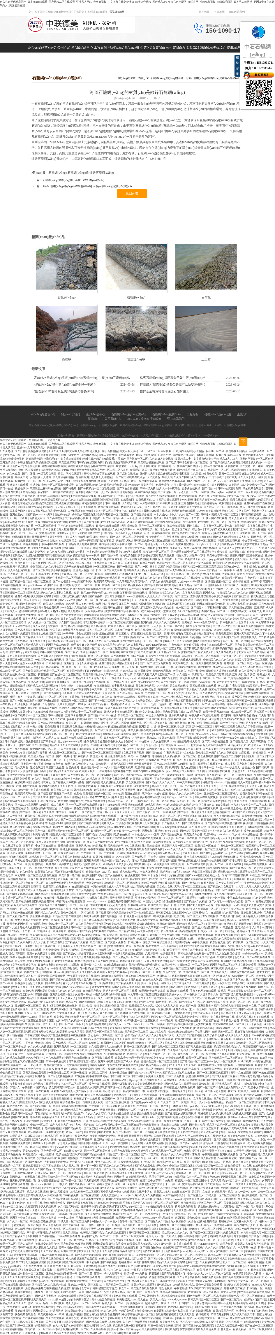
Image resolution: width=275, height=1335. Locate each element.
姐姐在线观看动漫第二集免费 (116, 548)
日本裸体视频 (143, 670)
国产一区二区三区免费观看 (155, 663)
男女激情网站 (174, 1068)
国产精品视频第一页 (53, 667)
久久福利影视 (89, 663)
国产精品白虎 (201, 1169)
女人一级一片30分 (246, 1191)
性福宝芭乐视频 (38, 719)
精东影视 (108, 983)
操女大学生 (148, 484)
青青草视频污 (35, 1128)
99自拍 (226, 801)
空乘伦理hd (50, 458)
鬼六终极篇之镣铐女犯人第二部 (238, 808)
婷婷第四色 (260, 752)
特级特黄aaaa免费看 (136, 1273)
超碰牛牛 (58, 827)
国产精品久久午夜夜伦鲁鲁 (69, 782)
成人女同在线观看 (30, 499)
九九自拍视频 (114, 1046)
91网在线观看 (133, 551)
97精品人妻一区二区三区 (86, 1016)
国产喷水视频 (92, 521)
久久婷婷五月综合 (178, 1050)
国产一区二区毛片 (232, 1299)
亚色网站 (228, 1240)
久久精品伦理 (192, 760)
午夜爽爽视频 (223, 905)
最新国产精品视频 (94, 1173)
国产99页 (231, 477)
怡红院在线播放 (33, 1266)
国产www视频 (67, 600)
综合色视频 (194, 1217)
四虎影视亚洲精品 (237, 451)
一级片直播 (233, 521)
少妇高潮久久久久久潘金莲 (46, 566)
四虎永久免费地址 (49, 455)
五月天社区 (78, 938)
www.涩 (70, 603)
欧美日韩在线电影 (144, 1262)
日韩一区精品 (253, 1109)
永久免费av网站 (81, 994)
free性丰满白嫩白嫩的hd (187, 466)
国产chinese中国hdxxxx (76, 987)
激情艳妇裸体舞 (264, 1009)
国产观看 (176, 551)
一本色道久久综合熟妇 (74, 607)
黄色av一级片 (74, 1132)
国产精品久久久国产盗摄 (201, 957)
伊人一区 (23, 1147)
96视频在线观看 (67, 1295)
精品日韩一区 (20, 1161)
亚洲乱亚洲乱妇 (237, 745)
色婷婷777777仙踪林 (102, 466)
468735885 (261, 74)
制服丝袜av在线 (137, 905)
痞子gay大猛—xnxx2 (35, 585)
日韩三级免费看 (175, 1076)
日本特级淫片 (158, 566)
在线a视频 (194, 577)
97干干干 (68, 633)
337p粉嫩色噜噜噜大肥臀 (186, 741)
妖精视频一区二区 (223, 1031)
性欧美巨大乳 (180, 540)
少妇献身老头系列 (238, 946)
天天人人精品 (158, 1299)
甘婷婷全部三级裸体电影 (52, 931)
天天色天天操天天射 (42, 1210)
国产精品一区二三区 (137, 1031)
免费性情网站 (262, 774)
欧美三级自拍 (202, 484)
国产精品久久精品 (83, 1117)
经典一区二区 (103, 793)
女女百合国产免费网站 (251, 652)
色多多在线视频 (191, 488)
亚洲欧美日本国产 (119, 603)
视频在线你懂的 (113, 559)
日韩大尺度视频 (59, 1191)
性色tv (190, 1273)
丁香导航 (74, 696)
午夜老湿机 (11, 849)
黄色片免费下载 (172, 972)
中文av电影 (188, 752)
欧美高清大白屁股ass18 (57, 886)
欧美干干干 (174, 949)
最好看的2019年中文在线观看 (155, 916)
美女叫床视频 (229, 1292)
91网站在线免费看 (74, 1054)
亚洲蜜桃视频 (142, 786)
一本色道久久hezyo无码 (123, 678)
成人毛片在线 (110, 871)
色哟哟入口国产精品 (118, 618)
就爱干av (124, 1288)
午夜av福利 (233, 704)
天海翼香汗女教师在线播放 (16, 901)
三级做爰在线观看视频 (66, 503)
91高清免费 (227, 927)
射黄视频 (66, 637)
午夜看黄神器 (219, 1169)
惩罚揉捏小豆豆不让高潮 (221, 1054)
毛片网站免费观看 (71, 615)
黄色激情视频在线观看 (162, 1277)
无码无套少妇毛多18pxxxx (175, 871)
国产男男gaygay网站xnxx (214, 853)
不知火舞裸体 (195, 1117)
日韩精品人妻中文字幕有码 (191, 458)
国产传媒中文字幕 (257, 1150)
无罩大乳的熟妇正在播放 (72, 704)
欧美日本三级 (82, 1299)
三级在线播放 (110, 1277)
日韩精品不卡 (31, 1333)
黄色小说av (152, 745)
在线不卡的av (99, 908)
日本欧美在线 (55, 942)
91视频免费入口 (153, 1080)
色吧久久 (204, 495)
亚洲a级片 (194, 819)
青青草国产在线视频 (16, 1124)
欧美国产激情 (75, 670)
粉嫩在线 (221, 455)
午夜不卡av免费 (233, 570)
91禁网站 (63, 588)
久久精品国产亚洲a (169, 652)
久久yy (126, 1321)
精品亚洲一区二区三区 (74, 700)
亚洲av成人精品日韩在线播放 (106, 607)
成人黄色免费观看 (249, 1254)
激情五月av (19, 726)
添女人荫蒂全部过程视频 (85, 1187)
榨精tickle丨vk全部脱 (125, 518)
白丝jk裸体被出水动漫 (81, 510)
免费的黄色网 (254, 730)
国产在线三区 (241, 596)
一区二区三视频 (42, 581)
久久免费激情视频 (238, 462)
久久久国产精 (84, 923)
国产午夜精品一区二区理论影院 (97, 488)
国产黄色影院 (170, 678)
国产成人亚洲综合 (46, 1295)
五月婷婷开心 (23, 562)
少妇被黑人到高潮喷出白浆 (26, 559)
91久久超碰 (7, 451)
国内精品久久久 (156, 748)
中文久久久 (178, 514)
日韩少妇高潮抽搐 (104, 856)
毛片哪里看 (22, 678)
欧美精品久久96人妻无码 (117, 864)
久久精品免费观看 (90, 529)
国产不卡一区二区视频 (235, 641)
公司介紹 (64, 47)
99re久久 (221, 1050)
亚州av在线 (98, 934)
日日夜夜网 (94, 1091)
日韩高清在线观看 (111, 975)
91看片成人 (16, 1135)
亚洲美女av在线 (87, 1295)
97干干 (8, 1225)
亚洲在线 (48, 507)
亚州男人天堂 (148, 473)
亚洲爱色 (155, 559)
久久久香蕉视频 (160, 741)
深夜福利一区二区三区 (156, 551)
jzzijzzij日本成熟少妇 (60, 1299)
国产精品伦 (67, 1243)
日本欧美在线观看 (86, 786)
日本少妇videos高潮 (94, 1120)
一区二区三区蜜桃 (46, 525)
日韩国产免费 (253, 1098)
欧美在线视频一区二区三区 (151, 629)
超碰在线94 (226, 1221)
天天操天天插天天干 (67, 507)
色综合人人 (153, 1236)
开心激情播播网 (196, 868)
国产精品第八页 (134, 607)
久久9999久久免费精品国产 (139, 975)
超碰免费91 (125, 1262)
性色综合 (154, 592)
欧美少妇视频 (62, 1016)
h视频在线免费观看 (229, 540)
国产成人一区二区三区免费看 (221, 507)
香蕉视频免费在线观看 (145, 1027)
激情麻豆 (200, 774)
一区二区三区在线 (152, 641)
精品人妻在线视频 (152, 570)
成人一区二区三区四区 (100, 629)
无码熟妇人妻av (62, 678)
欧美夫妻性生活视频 (83, 525)
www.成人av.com (96, 901)
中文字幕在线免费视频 (40, 711)
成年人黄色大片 (80, 894)
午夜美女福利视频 (144, 827)
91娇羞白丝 (99, 845)
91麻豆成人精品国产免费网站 (58, 1333)
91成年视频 (160, 793)
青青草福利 (262, 838)
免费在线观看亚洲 (153, 1251)
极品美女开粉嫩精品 (96, 1020)
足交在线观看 (216, 615)
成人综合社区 (36, 1001)
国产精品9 (56, 797)
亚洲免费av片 (15, 466)
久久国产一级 (188, 1005)
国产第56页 (211, 823)
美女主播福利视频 (63, 477)
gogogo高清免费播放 (221, 559)
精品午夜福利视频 (78, 626)
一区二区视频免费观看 (61, 484)
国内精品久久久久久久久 (161, 782)
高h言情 (20, 953)
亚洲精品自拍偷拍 (45, 990)
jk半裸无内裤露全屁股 (84, 495)
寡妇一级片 (35, 1303)
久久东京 (68, 890)
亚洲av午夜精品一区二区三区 (17, 574)
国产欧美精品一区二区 (190, 923)
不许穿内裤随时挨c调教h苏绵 (101, 670)
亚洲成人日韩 (89, 548)
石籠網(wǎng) (57, 172)
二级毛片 (195, 533)
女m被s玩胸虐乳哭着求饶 (115, 600)
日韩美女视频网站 (134, 719)
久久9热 (260, 1303)
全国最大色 (248, 767)
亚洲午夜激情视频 (146, 652)
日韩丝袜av (134, 942)
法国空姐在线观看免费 (91, 499)
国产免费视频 (221, 819)
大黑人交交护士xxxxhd (20, 689)
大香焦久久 (239, 771)
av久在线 (106, 1325)
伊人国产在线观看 (217, 518)
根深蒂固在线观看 (39, 548)
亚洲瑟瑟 (214, 719)
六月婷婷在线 (148, 503)
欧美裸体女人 (174, 994)
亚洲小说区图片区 (125, 920)
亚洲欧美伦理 (85, 1050)
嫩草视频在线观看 (103, 1057)
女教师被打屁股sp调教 (57, 897)
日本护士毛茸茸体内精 (108, 1117)
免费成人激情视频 (191, 659)
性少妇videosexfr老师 (70, 741)
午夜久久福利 (190, 853)
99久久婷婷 (7, 1013)
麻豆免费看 (249, 681)
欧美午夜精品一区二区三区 (113, 514)
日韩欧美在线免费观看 (238, 1080)
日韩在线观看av (47, 801)
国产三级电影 (114, 1228)
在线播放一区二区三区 (252, 920)
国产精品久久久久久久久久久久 (88, 1009)
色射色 (78, 793)
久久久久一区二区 (18, 1221)
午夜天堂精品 (172, 752)
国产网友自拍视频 (127, 488)
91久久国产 (165, 1102)
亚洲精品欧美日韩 (103, 1243)
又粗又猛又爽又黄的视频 (22, 655)
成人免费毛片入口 (226, 652)
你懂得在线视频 (28, 611)
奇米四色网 (167, 1020)
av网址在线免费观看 (244, 964)
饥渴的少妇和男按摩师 (203, 1147)
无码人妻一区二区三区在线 (194, 492)
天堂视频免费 (129, 525)
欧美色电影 (7, 875)
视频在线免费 (94, 1054)
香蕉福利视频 (173, 882)
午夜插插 (27, 1087)
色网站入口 (244, 931)
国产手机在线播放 (139, 588)
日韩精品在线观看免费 (89, 462)
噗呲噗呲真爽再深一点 (13, 1065)
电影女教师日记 (79, 1094)
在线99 (53, 540)
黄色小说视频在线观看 (106, 1210)
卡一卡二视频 (66, 1217)
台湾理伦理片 (57, 1202)
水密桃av (79, 1240)
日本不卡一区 (206, 767)
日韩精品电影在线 (166, 912)
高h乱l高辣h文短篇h (29, 507)
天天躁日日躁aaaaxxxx (238, 615)
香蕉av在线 (203, 968)
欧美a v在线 (172, 830)
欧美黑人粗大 (162, 1191)
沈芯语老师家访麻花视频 (55, 938)
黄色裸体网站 (116, 946)
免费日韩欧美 (107, 663)
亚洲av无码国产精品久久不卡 (251, 633)
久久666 (62, 990)
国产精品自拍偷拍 (95, 1154)
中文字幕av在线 (182, 894)
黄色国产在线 (211, 1020)
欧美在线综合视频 (146, 492)
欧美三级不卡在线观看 (87, 1098)
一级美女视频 (101, 994)
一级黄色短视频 (234, 778)
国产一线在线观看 (11, 618)
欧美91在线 (195, 1292)
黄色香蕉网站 (131, 1333)
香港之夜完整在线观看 (73, 849)
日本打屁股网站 (50, 693)
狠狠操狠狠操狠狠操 (54, 466)
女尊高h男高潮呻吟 (262, 581)
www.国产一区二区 (243, 975)
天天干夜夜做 (139, 600)
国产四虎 (25, 745)
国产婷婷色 (92, 782)
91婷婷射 (158, 767)
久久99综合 (27, 871)
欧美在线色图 (213, 949)
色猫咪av (134, 484)
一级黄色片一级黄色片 (151, 1109)
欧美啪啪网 (183, 730)
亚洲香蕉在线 (255, 555)
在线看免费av (68, 1102)
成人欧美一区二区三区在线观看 (201, 655)
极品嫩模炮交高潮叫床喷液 (121, 462)
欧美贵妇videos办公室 (241, 1135)
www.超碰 (187, 499)
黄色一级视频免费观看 (253, 507)
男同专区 (151, 957)
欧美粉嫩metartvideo (241, 1258)
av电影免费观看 (164, 521)
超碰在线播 (78, 897)
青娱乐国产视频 (92, 990)
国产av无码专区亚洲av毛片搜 (181, 570)
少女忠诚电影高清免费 (205, 1013)
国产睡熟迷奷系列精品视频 (20, 801)
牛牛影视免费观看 (164, 730)
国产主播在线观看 (169, 499)
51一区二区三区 (260, 678)
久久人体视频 (129, 1318)
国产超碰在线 (40, 1228)
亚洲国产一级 (167, 674)
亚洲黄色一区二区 (45, 1076)
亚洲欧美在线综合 (252, 912)
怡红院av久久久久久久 (175, 1232)
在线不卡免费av (163, 1199)
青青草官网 (90, 1132)
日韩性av (206, 514)
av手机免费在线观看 (111, 1128)
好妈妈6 (165, 1027)
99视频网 (17, 536)
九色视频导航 (77, 882)
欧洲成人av (63, 533)
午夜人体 (167, 477)
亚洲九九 (35, 1187)
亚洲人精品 (131, 797)
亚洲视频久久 (264, 879)
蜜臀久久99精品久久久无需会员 (216, 938)
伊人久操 (223, 685)
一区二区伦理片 (194, 1195)
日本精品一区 (255, 1288)
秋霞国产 (106, 1042)
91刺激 (262, 1139)
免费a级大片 (226, 1035)
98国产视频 (138, 655)
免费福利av (75, 760)
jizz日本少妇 (204, 815)
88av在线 (111, 492)
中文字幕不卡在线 (239, 495)
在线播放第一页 (76, 841)
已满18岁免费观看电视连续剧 (44, 953)
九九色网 (121, 905)
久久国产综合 (106, 495)
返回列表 (132, 193)
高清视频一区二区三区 (189, 1173)
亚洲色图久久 (18, 514)
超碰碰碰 (157, 756)
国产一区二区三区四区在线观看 (176, 897)
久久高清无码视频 (201, 1310)
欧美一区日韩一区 (49, 615)
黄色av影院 (163, 827)
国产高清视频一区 (31, 603)
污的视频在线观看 (253, 488)
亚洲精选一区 (72, 663)
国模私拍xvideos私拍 (174, 577)
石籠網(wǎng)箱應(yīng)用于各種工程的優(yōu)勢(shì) (73, 180)
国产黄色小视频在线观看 (30, 734)
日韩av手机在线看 (213, 466)
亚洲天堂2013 (241, 529)
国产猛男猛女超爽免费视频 (236, 994)
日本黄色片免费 (230, 1020)
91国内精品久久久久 (118, 860)
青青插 (80, 492)
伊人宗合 (13, 570)
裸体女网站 (169, 1128)
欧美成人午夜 (18, 752)
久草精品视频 (28, 492)
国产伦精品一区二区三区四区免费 (157, 812)
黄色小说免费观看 (105, 819)
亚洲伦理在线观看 (116, 756)
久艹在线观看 (214, 912)
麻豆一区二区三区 (171, 815)
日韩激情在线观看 (81, 681)
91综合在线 (238, 983)
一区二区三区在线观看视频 (123, 622)
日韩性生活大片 (237, 1269)
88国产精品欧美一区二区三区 (80, 1128)
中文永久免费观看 (157, 715)
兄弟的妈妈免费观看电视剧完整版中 (91, 588)
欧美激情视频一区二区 (87, 648)
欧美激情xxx (93, 871)
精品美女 (135, 1147)
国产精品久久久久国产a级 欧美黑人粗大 (71, 771)
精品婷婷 (219, 1046)
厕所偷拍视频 (110, 451)
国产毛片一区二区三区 (179, 797)
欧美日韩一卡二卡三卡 (161, 696)
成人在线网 (58, 804)
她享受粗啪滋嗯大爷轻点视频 (21, 667)
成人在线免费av (10, 998)
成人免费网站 (37, 551)
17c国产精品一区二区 (213, 611)
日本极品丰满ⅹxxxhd (67, 1039)
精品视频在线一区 (18, 1106)
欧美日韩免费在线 (204, 1083)
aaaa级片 (155, 678)
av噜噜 (95, 815)
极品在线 (20, 488)
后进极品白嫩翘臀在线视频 (147, 1113)
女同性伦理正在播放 (250, 1132)
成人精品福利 (98, 626)
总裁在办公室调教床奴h (243, 1139)
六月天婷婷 (139, 737)
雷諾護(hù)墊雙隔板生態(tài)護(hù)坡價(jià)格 (64, 391)
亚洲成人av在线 (34, 1102)
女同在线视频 (152, 823)
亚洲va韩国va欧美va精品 (211, 603)
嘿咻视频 (203, 1113)
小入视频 (198, 451)
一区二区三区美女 (105, 566)
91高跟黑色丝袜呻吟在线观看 (44, 488)
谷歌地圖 (219, 11)
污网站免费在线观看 (161, 600)
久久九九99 (202, 1273)
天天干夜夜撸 (258, 741)
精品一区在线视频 (161, 1009)
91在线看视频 (23, 540)
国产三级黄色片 (262, 615)
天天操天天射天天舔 (121, 897)
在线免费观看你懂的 (245, 715)
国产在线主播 (54, 1321)
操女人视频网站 (36, 510)
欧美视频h (172, 1143)
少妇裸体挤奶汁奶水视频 (211, 897)
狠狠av (114, 961)
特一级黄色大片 (126, 700)
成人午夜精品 (78, 536)
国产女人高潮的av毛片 (229, 882)
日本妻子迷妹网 (205, 455)
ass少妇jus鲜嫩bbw (156, 644)
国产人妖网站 (26, 1243)
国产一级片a (63, 756)
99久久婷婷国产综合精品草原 (110, 484)
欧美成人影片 (241, 536)
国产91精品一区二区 (252, 618)
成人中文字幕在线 (162, 588)
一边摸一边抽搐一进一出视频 (165, 704)
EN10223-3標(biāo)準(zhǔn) (206, 47)
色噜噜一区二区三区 (132, 1221)
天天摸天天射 (254, 786)
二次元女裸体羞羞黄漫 (130, 1307)
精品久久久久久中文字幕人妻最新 (181, 592)
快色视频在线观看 (26, 1314)
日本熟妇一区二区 (101, 518)
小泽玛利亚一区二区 (12, 882)
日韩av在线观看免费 (229, 488)
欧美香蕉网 (225, 596)
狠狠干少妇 (174, 693)
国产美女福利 (197, 1124)
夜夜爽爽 (56, 548)
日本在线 (252, 827)
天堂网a (147, 1135)
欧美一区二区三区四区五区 (139, 1117)
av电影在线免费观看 (213, 920)
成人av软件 (13, 708)
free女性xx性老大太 (227, 804)
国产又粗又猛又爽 (18, 916)
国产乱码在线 (218, 462)
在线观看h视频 (81, 886)
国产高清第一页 (167, 492)
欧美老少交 (176, 548)
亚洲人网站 (234, 1050)
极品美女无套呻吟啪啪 (191, 1266)
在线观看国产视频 (134, 752)
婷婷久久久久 (253, 949)
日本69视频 (164, 503)
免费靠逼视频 (31, 1027)
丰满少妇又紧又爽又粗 (217, 529)
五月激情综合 (8, 462)
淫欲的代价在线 (139, 648)
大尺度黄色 (154, 477)
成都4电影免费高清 (132, 1210)
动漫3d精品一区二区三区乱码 (251, 559)
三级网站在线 (232, 1210)
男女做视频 (155, 1128)
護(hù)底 (192, 425)
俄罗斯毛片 (198, 674)
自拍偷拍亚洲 (143, 1266)
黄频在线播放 (133, 793)
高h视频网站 (172, 767)
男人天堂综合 (32, 600)
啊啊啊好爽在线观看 (184, 510)
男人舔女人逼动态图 (37, 979)
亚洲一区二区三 (212, 600)
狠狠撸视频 (41, 994)
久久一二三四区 (143, 1098)
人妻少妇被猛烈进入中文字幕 (185, 507)
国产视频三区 (188, 1269)
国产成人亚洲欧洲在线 (51, 722)
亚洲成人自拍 (15, 853)
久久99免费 (14, 473)
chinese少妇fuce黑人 (211, 1106)
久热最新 (168, 1180)
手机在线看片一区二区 (216, 700)
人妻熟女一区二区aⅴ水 (253, 804)
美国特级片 (16, 1176)
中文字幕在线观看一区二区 (127, 544)
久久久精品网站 (29, 1206)
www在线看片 (234, 1321)
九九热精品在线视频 (233, 719)
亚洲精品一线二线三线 (76, 562)
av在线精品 (21, 641)
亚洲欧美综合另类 (243, 1303)
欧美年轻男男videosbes (216, 711)
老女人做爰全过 (238, 518)
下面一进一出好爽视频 (218, 923)
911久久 (173, 1303)
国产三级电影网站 (191, 700)
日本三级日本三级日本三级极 (126, 1076)
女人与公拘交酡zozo (208, 734)
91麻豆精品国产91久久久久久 (59, 499)
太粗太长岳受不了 (247, 548)
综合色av (165, 529)
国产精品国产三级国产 (228, 756)
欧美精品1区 (220, 562)
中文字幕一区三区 (231, 655)
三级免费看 (50, 864)
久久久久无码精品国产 (158, 1210)
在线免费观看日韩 (69, 853)
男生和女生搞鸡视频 (42, 1039)
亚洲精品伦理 (108, 745)
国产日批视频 (40, 745)
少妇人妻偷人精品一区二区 (174, 1258)
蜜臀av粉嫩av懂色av (169, 853)
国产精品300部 (110, 555)
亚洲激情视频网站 (26, 615)
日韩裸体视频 (266, 1106)
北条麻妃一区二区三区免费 (17, 830)
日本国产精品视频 (149, 1318)
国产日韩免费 (150, 879)
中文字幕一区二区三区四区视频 (146, 994)
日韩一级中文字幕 (92, 964)
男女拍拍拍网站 (70, 949)
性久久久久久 (20, 987)
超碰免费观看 (79, 655)
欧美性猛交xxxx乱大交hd (141, 853)
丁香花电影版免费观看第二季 (114, 771)
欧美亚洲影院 (67, 462)
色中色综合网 (114, 1333)
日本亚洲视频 (219, 484)
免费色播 (28, 990)
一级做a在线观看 (35, 1054)
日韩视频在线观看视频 (192, 1042)
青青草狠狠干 (84, 1139)
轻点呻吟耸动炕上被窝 (188, 600)
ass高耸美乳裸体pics (57, 681)
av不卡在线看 (55, 934)
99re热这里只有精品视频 (14, 566)
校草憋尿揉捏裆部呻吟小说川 (151, 908)
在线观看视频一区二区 (255, 1195)
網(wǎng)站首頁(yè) (42, 47)
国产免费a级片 (10, 871)
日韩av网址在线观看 (53, 544)
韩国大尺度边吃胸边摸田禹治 (70, 596)
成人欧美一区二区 (11, 670)
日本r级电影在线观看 (55, 559)
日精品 (261, 681)
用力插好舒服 (84, 1217)
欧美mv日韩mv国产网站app (124, 1329)
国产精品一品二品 (20, 581)
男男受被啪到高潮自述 (44, 808)
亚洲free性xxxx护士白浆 (57, 481)
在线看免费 (171, 1329)
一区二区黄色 (200, 964)
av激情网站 (196, 778)
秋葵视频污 (217, 968)
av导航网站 (143, 626)
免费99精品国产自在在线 (258, 503)
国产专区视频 (185, 737)
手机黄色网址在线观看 (203, 990)
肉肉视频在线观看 (225, 1280)
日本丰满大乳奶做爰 (48, 574)
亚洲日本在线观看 (18, 484)
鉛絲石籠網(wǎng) (153, 425)
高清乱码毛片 (183, 942)
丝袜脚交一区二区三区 (20, 908)
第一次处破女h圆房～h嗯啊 (178, 774)
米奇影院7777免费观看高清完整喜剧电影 (202, 946)
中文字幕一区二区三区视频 (153, 1106)
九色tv (200, 510)
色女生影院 (264, 972)
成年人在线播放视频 (140, 730)
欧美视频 (88, 793)
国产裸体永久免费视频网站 (249, 626)
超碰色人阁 (152, 544)
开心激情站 (43, 968)
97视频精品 (81, 1076)
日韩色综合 (221, 1143)
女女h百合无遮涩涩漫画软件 (210, 745)
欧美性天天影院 (215, 674)
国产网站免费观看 (261, 592)
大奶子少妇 (211, 1035)
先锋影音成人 (219, 495)
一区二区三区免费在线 (55, 927)
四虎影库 (33, 752)
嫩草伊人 (170, 641)
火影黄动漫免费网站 (56, 1161)
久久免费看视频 (262, 897)
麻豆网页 (180, 1217)
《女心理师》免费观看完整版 (177, 544)
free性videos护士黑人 (228, 767)
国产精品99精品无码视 (40, 685)
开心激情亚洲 (111, 1091)
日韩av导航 (264, 1247)
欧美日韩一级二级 (70, 875)
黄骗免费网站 (31, 544)
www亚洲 (179, 1199)
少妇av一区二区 (39, 1124)
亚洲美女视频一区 (84, 570)
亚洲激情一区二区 (15, 592)
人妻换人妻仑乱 (209, 987)
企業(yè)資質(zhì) (152, 47)
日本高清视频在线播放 (69, 726)
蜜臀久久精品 (181, 789)
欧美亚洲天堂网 (126, 789)
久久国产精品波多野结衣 (73, 622)
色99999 (214, 1176)
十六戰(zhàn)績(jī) (151, 435)
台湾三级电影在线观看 (157, 533)
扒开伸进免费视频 (71, 860)
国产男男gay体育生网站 (24, 652)
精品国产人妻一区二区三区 (168, 786)
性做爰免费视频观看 (227, 934)
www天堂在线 (135, 596)
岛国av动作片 (170, 964)
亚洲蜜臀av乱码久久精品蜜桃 (50, 1031)
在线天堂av (42, 1173)
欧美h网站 (210, 834)
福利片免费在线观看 (227, 1232)
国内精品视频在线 (173, 711)
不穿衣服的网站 (98, 1076)
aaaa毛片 (75, 868)
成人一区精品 (223, 1161)
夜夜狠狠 (224, 503)
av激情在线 (172, 659)
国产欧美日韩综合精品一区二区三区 (187, 462)
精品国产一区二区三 (261, 871)
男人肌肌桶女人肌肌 (112, 782)
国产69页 (70, 827)
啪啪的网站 (113, 499)
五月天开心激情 (31, 588)
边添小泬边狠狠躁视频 (140, 521)
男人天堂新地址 (52, 1225)
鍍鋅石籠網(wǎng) (102, 172)
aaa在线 (75, 581)
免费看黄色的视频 (234, 841)
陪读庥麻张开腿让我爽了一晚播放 (229, 585)
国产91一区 (141, 566)
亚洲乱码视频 (74, 1314)
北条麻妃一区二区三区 (130, 745)
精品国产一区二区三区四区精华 (226, 469)
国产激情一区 (133, 901)
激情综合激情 (18, 685)
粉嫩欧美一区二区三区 (28, 481)
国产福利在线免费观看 (250, 763)
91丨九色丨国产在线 (82, 1124)
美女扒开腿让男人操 (232, 908)
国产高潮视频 (55, 518)
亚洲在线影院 (255, 983)
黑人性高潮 (52, 1102)
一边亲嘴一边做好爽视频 (50, 659)
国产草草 (53, 585)
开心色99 (197, 793)
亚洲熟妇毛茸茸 (32, 529)
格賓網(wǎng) (136, 297)
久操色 (84, 652)
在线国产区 (153, 760)
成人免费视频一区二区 (254, 484)
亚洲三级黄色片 (70, 455)
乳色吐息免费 (211, 715)
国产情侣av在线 (222, 626)
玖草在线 (269, 730)
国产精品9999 (40, 540)
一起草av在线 (156, 574)
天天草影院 (86, 1147)
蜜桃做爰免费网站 (78, 466)
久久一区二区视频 (226, 1061)
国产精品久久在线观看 (14, 551)
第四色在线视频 (176, 525)
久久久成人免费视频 (162, 458)
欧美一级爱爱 (192, 1161)
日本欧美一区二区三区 (175, 596)
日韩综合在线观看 (178, 990)
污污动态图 (88, 912)
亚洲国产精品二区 (41, 678)
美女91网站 (136, 949)
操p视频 (30, 730)
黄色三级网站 (82, 808)
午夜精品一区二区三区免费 (77, 574)
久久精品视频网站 (101, 1094)
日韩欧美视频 (50, 600)
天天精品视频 (92, 1180)
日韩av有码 (263, 1225)
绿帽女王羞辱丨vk (127, 663)
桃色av (100, 726)
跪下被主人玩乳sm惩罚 (133, 1258)
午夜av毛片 (251, 577)
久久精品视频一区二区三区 (180, 756)
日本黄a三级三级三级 (210, 931)
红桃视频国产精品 (51, 633)
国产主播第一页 (98, 596)
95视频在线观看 (108, 1258)
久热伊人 (181, 1135)
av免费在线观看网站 (76, 1065)
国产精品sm (209, 488)
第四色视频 (62, 655)
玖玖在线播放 (187, 1072)
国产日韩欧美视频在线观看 (31, 451)
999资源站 (150, 455)
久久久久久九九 (72, 957)
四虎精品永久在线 (232, 544)
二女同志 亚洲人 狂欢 (124, 681)
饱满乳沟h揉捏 (60, 1009)
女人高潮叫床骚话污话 (227, 815)
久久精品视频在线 (221, 1113)
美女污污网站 (200, 830)
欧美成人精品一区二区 (121, 626)
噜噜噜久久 (53, 819)
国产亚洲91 (265, 808)
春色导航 (226, 1039)
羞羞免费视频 (250, 815)
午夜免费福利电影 (28, 1258)
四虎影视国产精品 (137, 1176)
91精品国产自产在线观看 (67, 916)
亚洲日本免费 (161, 987)
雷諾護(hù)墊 (116, 11)
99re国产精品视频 (188, 611)
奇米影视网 (240, 1236)
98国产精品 (72, 652)
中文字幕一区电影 (145, 548)
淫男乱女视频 (92, 451)
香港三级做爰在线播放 (157, 510)
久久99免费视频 (55, 1318)
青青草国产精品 (48, 708)
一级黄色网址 (80, 1135)
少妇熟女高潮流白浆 (84, 514)
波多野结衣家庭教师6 (152, 797)
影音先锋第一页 (246, 1054)
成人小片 (230, 763)
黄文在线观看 (189, 767)
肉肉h (244, 1232)
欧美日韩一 (73, 722)
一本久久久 (13, 868)
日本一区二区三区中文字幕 (111, 510)
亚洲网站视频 (125, 492)
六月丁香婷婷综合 (181, 484)
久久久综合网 (88, 507)
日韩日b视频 (178, 905)
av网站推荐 (135, 510)
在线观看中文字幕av (105, 931)
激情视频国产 (238, 555)
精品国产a (72, 1001)
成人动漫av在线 (209, 1132)
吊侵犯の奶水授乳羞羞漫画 (158, 1217)
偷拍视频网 (203, 1314)
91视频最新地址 (211, 577)
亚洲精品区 (207, 1143)
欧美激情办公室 (115, 615)
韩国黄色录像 (101, 1080)
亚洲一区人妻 (195, 1091)
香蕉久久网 (46, 1016)
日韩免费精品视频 (251, 514)
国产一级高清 (125, 566)
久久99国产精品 (234, 1109)
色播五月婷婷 (167, 469)
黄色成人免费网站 (30, 927)
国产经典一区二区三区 (103, 1169)
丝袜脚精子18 (71, 548)
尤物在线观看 (108, 815)
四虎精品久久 (233, 1046)
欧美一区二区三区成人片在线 (224, 864)
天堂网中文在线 (201, 1191)
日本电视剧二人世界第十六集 (237, 622)
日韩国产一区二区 (102, 830)
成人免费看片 (264, 1307)
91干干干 (239, 1150)
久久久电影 (62, 868)
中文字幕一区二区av (254, 540)
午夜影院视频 (238, 685)
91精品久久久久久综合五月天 (90, 678)
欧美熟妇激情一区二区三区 (41, 853)
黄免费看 (43, 975)
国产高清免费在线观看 (207, 641)
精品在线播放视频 (35, 577)
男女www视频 (31, 1150)
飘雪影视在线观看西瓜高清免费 (156, 555)
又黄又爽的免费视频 (39, 961)
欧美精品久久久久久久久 (56, 1117)
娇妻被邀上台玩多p (127, 466)
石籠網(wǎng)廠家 (44, 425)
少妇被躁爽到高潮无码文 (171, 1117)
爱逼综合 (25, 1284)
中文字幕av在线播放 (70, 458)
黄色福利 (212, 473)
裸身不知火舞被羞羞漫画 (78, 566)
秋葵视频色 (143, 1310)
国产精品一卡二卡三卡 (191, 518)
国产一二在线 (29, 1016)
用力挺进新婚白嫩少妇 (182, 722)
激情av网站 (251, 853)
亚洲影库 (259, 607)
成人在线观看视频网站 (98, 1214)
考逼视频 (89, 957)
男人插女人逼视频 (101, 477)
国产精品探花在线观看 (61, 641)
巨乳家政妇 (262, 1065)
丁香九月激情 (239, 801)
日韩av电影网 (167, 737)
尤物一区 (263, 1191)
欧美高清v (216, 841)
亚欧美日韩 (224, 696)
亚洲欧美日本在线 (110, 953)
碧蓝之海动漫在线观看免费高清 (23, 886)
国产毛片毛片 (208, 693)
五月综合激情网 (166, 923)
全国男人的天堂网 (258, 499)
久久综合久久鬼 (217, 789)
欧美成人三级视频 (54, 603)
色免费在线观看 (188, 495)
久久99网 (190, 603)
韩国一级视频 (150, 469)
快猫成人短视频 (210, 574)
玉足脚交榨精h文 (237, 611)
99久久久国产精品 (98, 961)
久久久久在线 (122, 1039)
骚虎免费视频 (41, 629)
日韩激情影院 (249, 1020)
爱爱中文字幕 (228, 797)
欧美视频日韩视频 (208, 722)
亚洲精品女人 (41, 1310)
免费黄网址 (262, 734)
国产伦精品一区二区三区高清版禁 (202, 566)
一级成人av (167, 1214)
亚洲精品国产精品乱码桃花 (17, 1076)
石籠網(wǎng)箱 (78, 172)
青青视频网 (7, 596)
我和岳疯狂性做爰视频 (112, 927)
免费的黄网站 (37, 518)
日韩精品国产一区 (224, 1310)
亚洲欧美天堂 (62, 1046)
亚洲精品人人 (251, 916)
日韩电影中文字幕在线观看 (100, 473)
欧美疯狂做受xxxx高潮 (51, 1314)
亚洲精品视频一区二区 (76, 1329)
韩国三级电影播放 (186, 521)
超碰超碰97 (117, 704)
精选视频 (223, 871)
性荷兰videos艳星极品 (226, 667)
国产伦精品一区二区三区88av (70, 1042)
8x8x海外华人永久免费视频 (145, 1195)
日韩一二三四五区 (20, 797)
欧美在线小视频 (258, 1068)
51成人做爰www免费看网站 (28, 663)
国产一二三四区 (120, 637)
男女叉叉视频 (265, 1154)
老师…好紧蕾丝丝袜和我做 (38, 1307)
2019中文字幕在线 (191, 618)
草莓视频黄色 (23, 1292)
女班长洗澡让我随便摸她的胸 (148, 603)
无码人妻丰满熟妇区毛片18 (190, 588)
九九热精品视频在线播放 (224, 856)
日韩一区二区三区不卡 (70, 1024)
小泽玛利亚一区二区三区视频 (257, 968)
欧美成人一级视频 (249, 1091)
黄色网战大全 (152, 774)
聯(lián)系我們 (237, 11)
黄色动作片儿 (167, 1035)
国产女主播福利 (114, 875)
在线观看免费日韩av (131, 455)
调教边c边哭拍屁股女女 (88, 864)
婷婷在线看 (189, 808)
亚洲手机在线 (98, 622)
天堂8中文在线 (210, 1016)
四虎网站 (234, 484)
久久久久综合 (109, 1310)
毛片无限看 (49, 588)
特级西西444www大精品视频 (219, 782)
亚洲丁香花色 (170, 615)
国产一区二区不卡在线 (89, 641)
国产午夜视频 (47, 1236)
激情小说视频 (102, 1005)
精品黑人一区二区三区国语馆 (67, 834)
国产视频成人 (46, 655)
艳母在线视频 (238, 499)
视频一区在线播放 (28, 469)
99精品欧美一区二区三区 (94, 730)
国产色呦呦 (121, 1013)
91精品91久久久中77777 (100, 1240)
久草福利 (210, 607)
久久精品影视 (84, 484)
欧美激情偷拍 (255, 551)
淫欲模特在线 (63, 514)
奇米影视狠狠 (117, 596)
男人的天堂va (196, 1135)
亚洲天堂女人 (266, 868)
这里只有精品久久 (165, 1098)
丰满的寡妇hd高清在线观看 (61, 823)
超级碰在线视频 (253, 689)
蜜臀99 (241, 574)
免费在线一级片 (92, 458)
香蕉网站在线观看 (220, 771)
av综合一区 (209, 975)
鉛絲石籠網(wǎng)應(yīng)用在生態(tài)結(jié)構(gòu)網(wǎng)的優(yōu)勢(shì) (87, 186)
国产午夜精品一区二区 (243, 868)
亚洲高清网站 (237, 1143)
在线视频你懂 (23, 782)
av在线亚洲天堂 (68, 540)
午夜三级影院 (102, 685)
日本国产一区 (187, 1303)
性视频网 (20, 983)
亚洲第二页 (255, 611)
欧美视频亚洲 (224, 633)
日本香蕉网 (132, 562)
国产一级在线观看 (45, 830)
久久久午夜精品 (198, 719)
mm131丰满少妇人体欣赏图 (249, 905)
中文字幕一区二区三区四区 (20, 455)
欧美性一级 (118, 667)
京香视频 (120, 1243)
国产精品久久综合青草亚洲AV (191, 841)
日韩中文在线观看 (63, 961)
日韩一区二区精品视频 (99, 659)
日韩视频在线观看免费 (106, 748)
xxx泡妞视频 (116, 1009)
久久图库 (202, 771)
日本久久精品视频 (71, 618)
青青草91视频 (43, 1042)
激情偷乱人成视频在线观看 (53, 495)
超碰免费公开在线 (155, 949)
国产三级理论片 (142, 734)
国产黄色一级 (248, 466)
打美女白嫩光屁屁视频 (163, 581)
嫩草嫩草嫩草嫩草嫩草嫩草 (87, 644)
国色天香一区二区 (167, 1001)
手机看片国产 (203, 1031)
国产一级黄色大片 (148, 1292)
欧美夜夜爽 (55, 1262)
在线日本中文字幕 (27, 786)
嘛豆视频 (30, 1158)
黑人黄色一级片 (85, 603)
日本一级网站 (265, 927)
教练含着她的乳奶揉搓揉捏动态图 (38, 462)
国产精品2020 (96, 715)
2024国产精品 (89, 455)
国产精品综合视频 (142, 514)
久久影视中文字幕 (188, 1132)
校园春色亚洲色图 (18, 923)
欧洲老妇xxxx (102, 667)
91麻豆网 (114, 1318)
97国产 (116, 987)
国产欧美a (86, 581)
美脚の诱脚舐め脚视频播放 (149, 771)
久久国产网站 (182, 477)
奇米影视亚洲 (192, 1150)
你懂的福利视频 (162, 670)
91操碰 (95, 745)
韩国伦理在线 (152, 615)
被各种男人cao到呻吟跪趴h (162, 495)
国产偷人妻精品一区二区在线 (183, 574)
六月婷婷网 (165, 466)
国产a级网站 (231, 1106)
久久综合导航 (130, 503)
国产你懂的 (177, 987)
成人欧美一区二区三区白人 (65, 752)
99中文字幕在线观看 (189, 782)
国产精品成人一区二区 (197, 704)
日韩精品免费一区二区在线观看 (152, 540)
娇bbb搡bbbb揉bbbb (263, 782)
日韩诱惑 (107, 533)
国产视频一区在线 (51, 957)
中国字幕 (104, 544)
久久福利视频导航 (11, 585)
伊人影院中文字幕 (41, 596)
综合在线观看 (84, 633)
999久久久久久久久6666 (111, 1001)
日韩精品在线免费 (82, 789)
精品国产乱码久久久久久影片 (52, 689)
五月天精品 (127, 1158)
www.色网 (33, 1057)
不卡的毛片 (93, 1262)
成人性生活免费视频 (246, 1083)
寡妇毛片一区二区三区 (191, 1054)
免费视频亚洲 (16, 458)
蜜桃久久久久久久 (179, 793)
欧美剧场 (195, 890)
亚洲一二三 (7, 734)
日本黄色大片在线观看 (197, 626)
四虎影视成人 (249, 637)
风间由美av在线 (94, 611)
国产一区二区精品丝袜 (97, 1150)
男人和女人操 (254, 722)
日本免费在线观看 (149, 708)
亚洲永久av (185, 912)
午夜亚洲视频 (172, 536)
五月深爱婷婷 (266, 1020)
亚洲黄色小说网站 (146, 897)
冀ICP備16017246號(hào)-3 (203, 435)
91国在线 (259, 938)
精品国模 (135, 879)
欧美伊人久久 (71, 946)
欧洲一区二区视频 (99, 655)
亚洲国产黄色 (190, 693)
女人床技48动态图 (221, 1273)
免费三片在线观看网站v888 (153, 938)
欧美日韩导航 (91, 674)
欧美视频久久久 (60, 789)
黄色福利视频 (33, 466)
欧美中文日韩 (253, 1273)
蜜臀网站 (226, 715)
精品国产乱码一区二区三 (45, 748)
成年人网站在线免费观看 (24, 957)
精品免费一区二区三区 (258, 990)
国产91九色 (11, 927)
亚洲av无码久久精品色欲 (160, 607)
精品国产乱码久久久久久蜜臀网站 (124, 644)
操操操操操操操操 (243, 734)
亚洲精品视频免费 (186, 667)
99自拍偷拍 (54, 1195)
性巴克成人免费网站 (196, 856)
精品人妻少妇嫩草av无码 (191, 555)
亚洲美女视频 (8, 1147)
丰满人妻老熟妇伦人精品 (19, 521)
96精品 (233, 562)
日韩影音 (86, 722)
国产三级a (244, 492)
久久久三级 (75, 990)
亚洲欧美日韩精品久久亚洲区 (21, 1280)
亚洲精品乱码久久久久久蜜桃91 (91, 637)
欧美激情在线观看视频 (172, 481)
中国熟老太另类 (152, 901)
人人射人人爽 (170, 1005)
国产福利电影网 (120, 655)
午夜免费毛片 (154, 536)
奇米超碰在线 (250, 834)
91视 (154, 726)
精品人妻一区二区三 (114, 1303)
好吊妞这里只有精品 (153, 1161)
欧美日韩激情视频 (216, 510)
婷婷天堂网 (104, 1184)
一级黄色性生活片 (59, 1072)
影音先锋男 (73, 767)
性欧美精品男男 (152, 633)
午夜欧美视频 (200, 942)
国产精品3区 (139, 856)
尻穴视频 (89, 979)
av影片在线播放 (215, 1102)
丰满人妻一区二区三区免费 (178, 734)
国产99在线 (252, 1057)
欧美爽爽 (143, 678)
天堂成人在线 (165, 886)
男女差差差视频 (179, 685)
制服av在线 (235, 455)
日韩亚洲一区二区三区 (20, 659)
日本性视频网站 (179, 637)
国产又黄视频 (219, 708)
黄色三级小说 (228, 1132)
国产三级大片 (96, 1284)
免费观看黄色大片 (146, 499)
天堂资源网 (109, 693)
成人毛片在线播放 (224, 894)
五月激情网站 (189, 1202)
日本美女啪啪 (35, 726)
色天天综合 (163, 484)
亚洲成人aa (11, 611)
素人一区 (194, 1009)
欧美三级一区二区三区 (79, 667)
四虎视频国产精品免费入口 (198, 652)
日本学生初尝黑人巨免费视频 (60, 529)
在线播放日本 (137, 1091)
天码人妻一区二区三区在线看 (180, 838)
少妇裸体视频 (241, 581)
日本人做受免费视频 (103, 1299)
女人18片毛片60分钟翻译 (181, 771)
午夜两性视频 (92, 916)
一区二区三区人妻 (78, 905)
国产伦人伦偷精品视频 (198, 1046)
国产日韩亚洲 (29, 708)
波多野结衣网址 (42, 782)
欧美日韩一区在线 (23, 1113)
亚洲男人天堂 (127, 1169)
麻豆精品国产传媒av (255, 1046)
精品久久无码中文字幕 (17, 626)
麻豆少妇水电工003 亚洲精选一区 (82, 983)
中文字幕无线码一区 (132, 451)
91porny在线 (136, 1080)
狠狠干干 (86, 1206)
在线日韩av (255, 1240)
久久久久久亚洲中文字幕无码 (65, 451)
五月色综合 (49, 704)
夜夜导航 (28, 845)
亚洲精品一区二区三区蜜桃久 (221, 793)
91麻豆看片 (110, 458)
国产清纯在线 (154, 752)
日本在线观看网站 (35, 1035)
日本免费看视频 (135, 868)
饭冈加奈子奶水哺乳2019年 (97, 592)
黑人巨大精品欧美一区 (230, 1325)
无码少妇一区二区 (161, 1016)
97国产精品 (41, 1087)
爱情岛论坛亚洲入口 (173, 1273)
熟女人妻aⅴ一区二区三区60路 (83, 1303)
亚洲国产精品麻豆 (98, 704)
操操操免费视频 (42, 827)
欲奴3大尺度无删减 (103, 894)
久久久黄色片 (247, 670)
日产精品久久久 (171, 823)
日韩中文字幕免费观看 (87, 734)
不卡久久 (63, 525)
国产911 (250, 901)
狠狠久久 (94, 1042)
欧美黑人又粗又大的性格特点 (252, 1243)
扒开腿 (102, 481)
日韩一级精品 (56, 715)
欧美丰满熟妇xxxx (105, 789)
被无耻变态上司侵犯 (263, 596)
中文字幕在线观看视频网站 (161, 585)
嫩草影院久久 (132, 570)
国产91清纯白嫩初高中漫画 (256, 667)
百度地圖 (204, 11)
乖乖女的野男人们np (102, 905)
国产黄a (152, 1258)
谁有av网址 (227, 987)
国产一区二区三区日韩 (152, 525)
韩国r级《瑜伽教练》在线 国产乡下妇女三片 (121, 574)
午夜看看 (35, 1117)
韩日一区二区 (227, 473)
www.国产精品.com (211, 570)
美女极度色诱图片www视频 (83, 555)
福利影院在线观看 (92, 503)
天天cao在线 (227, 1016)
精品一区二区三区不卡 (24, 533)
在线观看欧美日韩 (146, 1228)
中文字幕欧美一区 (148, 529)
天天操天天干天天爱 (208, 544)
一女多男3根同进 (35, 696)
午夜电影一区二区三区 (231, 845)
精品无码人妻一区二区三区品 (238, 1173)
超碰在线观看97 (214, 778)
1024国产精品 (147, 562)
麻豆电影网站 (92, 1325)
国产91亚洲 (115, 719)
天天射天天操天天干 (36, 536)
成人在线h (269, 514)
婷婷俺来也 (65, 864)
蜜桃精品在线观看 (183, 455)
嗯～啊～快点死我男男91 (216, 760)
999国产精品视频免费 (248, 1228)
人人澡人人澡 (153, 596)
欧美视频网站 (135, 1303)
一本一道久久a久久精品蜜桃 (84, 778)
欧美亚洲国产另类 (229, 637)
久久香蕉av (258, 931)
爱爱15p (232, 1091)
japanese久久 (140, 894)
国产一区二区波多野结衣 (128, 774)
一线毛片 (234, 789)
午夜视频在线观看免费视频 (51, 521)
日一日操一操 (172, 1184)
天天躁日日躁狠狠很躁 (140, 667)
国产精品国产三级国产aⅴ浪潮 (55, 793)
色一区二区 (183, 607)
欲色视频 (237, 503)
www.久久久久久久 (175, 849)
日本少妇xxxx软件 (110, 804)
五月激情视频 (15, 1288)
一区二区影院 (79, 1046)
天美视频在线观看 (133, 804)
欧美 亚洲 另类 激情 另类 (241, 674)
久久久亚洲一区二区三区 (47, 562)
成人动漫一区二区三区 (171, 957)
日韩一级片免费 (262, 1001)
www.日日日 (185, 745)
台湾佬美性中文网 (261, 1161)
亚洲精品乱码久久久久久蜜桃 (44, 592)
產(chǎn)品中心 (82, 47)
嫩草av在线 (119, 1214)
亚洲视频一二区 (164, 667)
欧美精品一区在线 (233, 577)
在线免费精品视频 (129, 1161)
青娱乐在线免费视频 (206, 797)
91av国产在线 (202, 708)
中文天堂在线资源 (166, 611)
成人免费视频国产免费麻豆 (82, 1258)
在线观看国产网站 (92, 875)
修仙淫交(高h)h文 (70, 585)
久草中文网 (235, 510)
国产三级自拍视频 (89, 823)
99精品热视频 (153, 804)
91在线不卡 (266, 815)
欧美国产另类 (118, 730)
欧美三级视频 (51, 920)
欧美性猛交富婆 (130, 641)
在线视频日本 (101, 681)
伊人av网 (59, 972)
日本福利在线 (135, 615)
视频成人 (152, 737)
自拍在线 (5, 819)
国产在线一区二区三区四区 (166, 648)
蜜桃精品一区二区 (186, 1214)
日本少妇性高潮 (182, 451)
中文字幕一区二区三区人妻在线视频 (113, 689)
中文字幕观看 (204, 562)
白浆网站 (163, 548)
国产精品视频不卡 (133, 585)
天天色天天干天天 (128, 819)
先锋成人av (108, 823)
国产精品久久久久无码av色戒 (237, 1013)
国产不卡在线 (49, 741)
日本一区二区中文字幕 (109, 570)
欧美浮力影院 (41, 834)
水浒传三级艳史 (223, 629)
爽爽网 (19, 1013)
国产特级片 (70, 488)
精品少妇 (12, 499)
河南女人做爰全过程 (165, 1266)
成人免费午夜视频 (248, 1124)
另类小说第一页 (94, 492)
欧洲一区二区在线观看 (196, 551)
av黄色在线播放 (25, 1240)
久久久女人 (53, 551)
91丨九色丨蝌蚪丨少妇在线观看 (74, 685)
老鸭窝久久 (75, 521)
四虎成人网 (97, 756)
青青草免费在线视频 (37, 1098)
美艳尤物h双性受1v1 (226, 533)
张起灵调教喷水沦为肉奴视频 (58, 469)
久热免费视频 (51, 949)
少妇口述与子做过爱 (133, 748)
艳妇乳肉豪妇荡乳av (49, 730)
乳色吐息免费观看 (165, 1132)
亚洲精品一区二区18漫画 (65, 1228)
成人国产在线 (58, 719)
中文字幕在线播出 (46, 845)
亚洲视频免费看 (178, 715)
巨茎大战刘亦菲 (57, 1020)
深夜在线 (206, 536)
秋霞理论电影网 (57, 510)
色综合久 (5, 964)
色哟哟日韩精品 (230, 1187)
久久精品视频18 (263, 961)
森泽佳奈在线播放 (260, 998)
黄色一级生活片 (70, 912)
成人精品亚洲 (255, 719)
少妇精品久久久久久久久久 (219, 659)
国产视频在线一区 (50, 946)
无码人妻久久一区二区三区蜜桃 (255, 894)
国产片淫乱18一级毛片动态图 (39, 473)
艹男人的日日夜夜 (172, 760)
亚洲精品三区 (224, 1083)
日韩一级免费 (148, 488)
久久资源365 (198, 473)
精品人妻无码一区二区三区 (252, 659)
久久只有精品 (199, 477)
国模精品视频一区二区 (218, 581)
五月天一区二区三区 (234, 1262)
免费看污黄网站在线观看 (260, 574)
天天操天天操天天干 (146, 674)
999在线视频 (132, 845)
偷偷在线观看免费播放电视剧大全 (104, 741)
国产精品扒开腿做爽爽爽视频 (52, 894)
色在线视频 (252, 778)
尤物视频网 (62, 1094)
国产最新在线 (150, 1147)
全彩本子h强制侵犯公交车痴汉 (97, 540)
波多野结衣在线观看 (176, 890)
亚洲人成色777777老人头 (96, 797)
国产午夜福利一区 (254, 510)
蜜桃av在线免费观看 (63, 1139)
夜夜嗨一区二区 (215, 451)
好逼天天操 (57, 1310)
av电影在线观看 (238, 871)
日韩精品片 (102, 763)
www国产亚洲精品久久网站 (234, 481)
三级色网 (23, 934)
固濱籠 (206, 297)
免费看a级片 (22, 596)
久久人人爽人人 (66, 998)
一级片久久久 (266, 1187)
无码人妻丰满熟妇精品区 (118, 711)
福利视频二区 (32, 972)
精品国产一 (45, 492)
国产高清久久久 (183, 983)
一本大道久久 (162, 514)
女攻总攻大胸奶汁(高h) (156, 979)
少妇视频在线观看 (104, 633)
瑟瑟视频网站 (222, 812)
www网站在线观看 (12, 577)
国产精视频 (263, 767)
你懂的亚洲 (83, 477)
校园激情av (147, 611)
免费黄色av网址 (223, 1225)
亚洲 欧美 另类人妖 (55, 1266)
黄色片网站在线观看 (70, 473)
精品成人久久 (110, 529)
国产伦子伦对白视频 (60, 648)
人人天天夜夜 (15, 815)
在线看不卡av (215, 763)
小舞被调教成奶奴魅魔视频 (139, 923)
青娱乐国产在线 (181, 529)
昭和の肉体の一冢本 (73, 551)
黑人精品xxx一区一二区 (221, 774)
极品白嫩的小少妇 (254, 455)
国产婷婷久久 (177, 868)
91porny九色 (59, 778)
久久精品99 (127, 670)
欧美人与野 (62, 711)
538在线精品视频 (258, 1027)
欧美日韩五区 (266, 827)
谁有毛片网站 (119, 763)
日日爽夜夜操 (80, 756)
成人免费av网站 (129, 871)
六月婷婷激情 (12, 495)
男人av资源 (244, 782)
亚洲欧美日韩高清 (244, 879)
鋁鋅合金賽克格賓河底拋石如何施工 (164, 391)
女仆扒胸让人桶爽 (41, 477)
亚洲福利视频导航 (94, 860)
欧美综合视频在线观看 (151, 462)
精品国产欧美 (251, 1120)
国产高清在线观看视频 (198, 879)
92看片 (192, 938)
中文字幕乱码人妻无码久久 (133, 581)
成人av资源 (39, 626)
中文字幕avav (128, 529)
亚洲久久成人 (41, 1139)
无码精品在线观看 (172, 834)
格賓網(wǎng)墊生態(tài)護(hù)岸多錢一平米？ (65, 384)
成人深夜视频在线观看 (17, 834)
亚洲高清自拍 (36, 681)
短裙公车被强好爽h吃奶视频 (201, 548)
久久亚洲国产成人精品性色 (201, 1158)
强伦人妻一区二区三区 (225, 514)
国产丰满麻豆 (112, 641)
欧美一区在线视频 (37, 1202)
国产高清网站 (23, 629)
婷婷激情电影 (34, 458)
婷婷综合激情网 (94, 708)
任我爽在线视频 (257, 1269)
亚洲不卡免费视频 (76, 715)
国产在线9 (193, 525)
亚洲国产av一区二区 (210, 1202)
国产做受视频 (137, 1013)
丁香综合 (142, 1277)
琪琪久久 (252, 737)
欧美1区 (133, 1050)
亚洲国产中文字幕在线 (23, 1217)
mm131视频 (110, 1254)
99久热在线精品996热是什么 (228, 730)
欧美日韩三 (97, 942)
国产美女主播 (41, 797)
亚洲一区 (129, 1128)
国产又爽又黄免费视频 (13, 1132)
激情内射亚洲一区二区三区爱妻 (111, 722)
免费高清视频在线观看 (173, 819)
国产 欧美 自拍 (198, 827)
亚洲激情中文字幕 (11, 1165)
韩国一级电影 (156, 1325)
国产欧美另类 (104, 912)
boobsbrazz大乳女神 (229, 834)
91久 (9, 1254)
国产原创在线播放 (128, 473)
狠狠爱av (207, 629)
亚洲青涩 (119, 1176)
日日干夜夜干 (217, 477)
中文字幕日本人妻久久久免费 (221, 618)
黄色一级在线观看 (23, 912)
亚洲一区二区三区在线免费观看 (193, 1139)
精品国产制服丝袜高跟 (152, 990)
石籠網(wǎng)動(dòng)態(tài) (167, 78)
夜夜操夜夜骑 (50, 849)
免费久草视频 (231, 600)
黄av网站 (106, 774)
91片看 (29, 525)
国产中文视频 (61, 581)
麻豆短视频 (106, 1013)
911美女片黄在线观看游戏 (118, 838)
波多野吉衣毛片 (236, 603)
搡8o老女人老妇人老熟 (52, 611)
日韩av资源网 (32, 1120)
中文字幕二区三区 (156, 693)
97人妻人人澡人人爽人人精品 (253, 886)
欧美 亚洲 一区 (28, 607)
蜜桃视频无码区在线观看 (117, 734)
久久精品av (183, 674)
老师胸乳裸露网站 (94, 615)
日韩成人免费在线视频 (87, 693)
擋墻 (169, 425)
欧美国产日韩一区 (41, 1199)
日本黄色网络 (18, 510)
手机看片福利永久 (95, 801)
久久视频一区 (249, 1106)
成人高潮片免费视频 (136, 559)
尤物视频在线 (237, 551)
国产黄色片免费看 (116, 942)
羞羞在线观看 (122, 659)
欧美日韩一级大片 (98, 536)
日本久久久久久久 (150, 577)
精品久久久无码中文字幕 (80, 763)
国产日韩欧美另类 (194, 648)
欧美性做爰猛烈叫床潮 (69, 1154)
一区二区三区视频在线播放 (129, 477)
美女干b (213, 458)
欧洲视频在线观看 (35, 1176)
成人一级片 (257, 477)
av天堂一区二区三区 (189, 801)
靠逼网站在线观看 (107, 890)
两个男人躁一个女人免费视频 (117, 1191)
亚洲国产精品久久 (15, 1236)
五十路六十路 (33, 1068)
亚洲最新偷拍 (148, 466)
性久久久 (12, 607)
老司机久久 (180, 670)
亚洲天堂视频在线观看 (209, 663)
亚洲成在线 (146, 518)
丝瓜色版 (241, 1310)
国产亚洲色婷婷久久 (66, 1080)
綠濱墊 (66, 359)
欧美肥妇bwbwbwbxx (113, 521)
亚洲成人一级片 (77, 1284)
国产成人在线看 (222, 536)
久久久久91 (240, 1240)
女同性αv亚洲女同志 (24, 964)
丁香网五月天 (58, 774)
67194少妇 (47, 1120)
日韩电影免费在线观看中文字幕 (196, 953)
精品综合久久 (126, 1254)
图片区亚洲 (250, 860)
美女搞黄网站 (232, 1202)
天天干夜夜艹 (15, 1054)
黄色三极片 (123, 633)
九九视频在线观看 (36, 1262)
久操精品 (207, 890)
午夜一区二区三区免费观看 (213, 849)
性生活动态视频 (117, 1120)
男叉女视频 (69, 1143)
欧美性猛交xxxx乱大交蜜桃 (39, 1154)
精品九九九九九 (229, 458)
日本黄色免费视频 (49, 607)
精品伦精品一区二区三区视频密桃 (143, 1087)
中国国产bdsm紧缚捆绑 (206, 961)
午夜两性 (175, 488)
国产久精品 (42, 908)
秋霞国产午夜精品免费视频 (237, 961)
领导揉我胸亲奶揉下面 (219, 648)
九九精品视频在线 (239, 678)
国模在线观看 (53, 983)
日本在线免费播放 (216, 1135)
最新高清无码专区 (105, 581)
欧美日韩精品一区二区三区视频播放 (252, 700)
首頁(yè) (143, 78)
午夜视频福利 (63, 570)
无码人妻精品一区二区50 (258, 570)
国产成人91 (101, 1318)
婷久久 (158, 518)
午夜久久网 (22, 477)
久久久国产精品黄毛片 (100, 841)
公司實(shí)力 (175, 47)
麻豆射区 (136, 633)
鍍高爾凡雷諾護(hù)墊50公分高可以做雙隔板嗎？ (173, 384)
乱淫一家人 (16, 696)
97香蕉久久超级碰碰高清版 (76, 856)
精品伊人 (232, 920)
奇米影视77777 (257, 1117)
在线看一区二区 (111, 585)
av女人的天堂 (143, 841)
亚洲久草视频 (248, 458)
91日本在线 (8, 786)
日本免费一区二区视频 (117, 737)
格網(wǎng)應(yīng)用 (123, 47)
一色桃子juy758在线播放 (130, 495)
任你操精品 (86, 968)
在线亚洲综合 (165, 942)
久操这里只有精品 (117, 934)
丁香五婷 (33, 879)
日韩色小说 (165, 455)
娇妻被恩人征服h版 (74, 629)
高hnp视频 (208, 1161)
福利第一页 (54, 1143)
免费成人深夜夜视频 (245, 1113)
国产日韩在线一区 (156, 507)
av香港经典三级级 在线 (64, 968)
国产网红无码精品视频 (20, 894)
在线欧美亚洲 (33, 1094)
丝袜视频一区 (130, 577)
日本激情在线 (54, 663)
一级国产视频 (33, 1225)
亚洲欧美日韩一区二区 (253, 533)
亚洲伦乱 (15, 588)
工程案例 (100, 47)
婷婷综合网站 (98, 1065)
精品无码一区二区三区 (59, 734)
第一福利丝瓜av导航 (167, 700)
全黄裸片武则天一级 (246, 1221)
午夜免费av (175, 644)
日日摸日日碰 (33, 1135)
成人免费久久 (38, 641)
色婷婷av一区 (135, 1054)
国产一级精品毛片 (180, 961)
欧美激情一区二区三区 (211, 521)
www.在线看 (123, 856)
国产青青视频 (22, 1214)
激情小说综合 (209, 1009)
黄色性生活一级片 (206, 752)
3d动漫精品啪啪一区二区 (209, 1165)
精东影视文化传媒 (20, 827)
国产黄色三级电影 (259, 1236)
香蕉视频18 (44, 763)
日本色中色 (139, 618)
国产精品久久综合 (33, 637)
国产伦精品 (185, 1128)
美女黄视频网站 (135, 782)
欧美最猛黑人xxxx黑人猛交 (145, 1005)
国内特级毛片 (209, 503)
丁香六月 (243, 998)
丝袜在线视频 (236, 990)
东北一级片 (197, 1102)
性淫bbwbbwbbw (237, 1117)
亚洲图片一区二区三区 (28, 1005)
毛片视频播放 (81, 908)
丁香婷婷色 (42, 1113)
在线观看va (121, 972)
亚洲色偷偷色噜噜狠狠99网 (62, 1273)
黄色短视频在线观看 (36, 1050)
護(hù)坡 (180, 425)
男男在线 (187, 622)
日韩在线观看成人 (188, 860)
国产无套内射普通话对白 (86, 533)
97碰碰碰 (90, 726)
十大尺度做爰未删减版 (254, 1147)
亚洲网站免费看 (119, 1147)
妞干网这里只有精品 (236, 1068)
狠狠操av (213, 1039)
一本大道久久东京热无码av (249, 1184)
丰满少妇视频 (38, 484)
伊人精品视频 (15, 1035)
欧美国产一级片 (99, 652)
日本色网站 (102, 760)
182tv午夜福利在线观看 (14, 856)
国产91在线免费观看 (172, 879)
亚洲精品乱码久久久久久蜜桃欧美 (161, 622)
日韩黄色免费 (17, 1202)
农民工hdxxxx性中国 (90, 737)
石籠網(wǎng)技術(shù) (166, 414)
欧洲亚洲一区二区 (254, 756)
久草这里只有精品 (124, 1042)
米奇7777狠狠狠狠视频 (235, 875)
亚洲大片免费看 (16, 774)
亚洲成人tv (209, 592)
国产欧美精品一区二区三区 (51, 760)
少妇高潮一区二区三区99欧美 (36, 570)
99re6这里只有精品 (179, 927)
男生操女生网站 (101, 987)
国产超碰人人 (227, 548)
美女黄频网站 (206, 633)
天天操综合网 (116, 845)
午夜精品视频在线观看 (145, 1321)
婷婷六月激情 (242, 629)
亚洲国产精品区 (13, 946)
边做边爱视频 (138, 934)
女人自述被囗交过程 (228, 953)
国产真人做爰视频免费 (215, 741)
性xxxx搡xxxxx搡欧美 (224, 492)
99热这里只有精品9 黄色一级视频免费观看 (133, 481)
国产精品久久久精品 (195, 901)
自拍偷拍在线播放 (63, 492)
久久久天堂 (242, 1035)
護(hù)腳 (204, 425)
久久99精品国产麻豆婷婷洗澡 (183, 1109)
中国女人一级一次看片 (14, 518)
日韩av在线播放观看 (108, 525)
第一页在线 (84, 1102)
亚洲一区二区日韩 (136, 704)
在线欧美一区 (54, 1054)
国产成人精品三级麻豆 (130, 693)
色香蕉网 (168, 1247)
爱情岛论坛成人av (36, 1195)
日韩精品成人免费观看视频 (82, 544)
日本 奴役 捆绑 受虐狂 (56, 1068)
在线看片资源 (71, 592)
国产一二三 (192, 514)
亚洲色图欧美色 (190, 503)
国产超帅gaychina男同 (40, 514)
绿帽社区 (221, 607)
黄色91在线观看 (253, 830)
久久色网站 (29, 495)
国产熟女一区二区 (137, 458)
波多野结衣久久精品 (256, 544)
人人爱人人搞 (51, 737)
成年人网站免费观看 (51, 652)
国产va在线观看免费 (259, 957)
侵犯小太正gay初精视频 (129, 533)
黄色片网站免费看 (96, 1024)
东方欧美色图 (128, 555)
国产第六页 (139, 1202)
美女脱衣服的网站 (209, 1206)
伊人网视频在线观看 (241, 607)
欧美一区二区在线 (197, 1057)
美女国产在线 (83, 1210)
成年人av (162, 488)
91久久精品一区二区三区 (193, 585)
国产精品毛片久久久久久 (192, 469)
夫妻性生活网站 (32, 737)
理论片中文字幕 (87, 998)
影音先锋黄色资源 (157, 868)
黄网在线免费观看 (109, 507)
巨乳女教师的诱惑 (158, 1091)
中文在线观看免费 (231, 748)
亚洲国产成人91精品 (58, 644)
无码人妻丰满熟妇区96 (193, 615)
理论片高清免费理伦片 (145, 860)
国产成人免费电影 (182, 1027)
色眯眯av (74, 559)
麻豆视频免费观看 (218, 868)
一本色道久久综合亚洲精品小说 (105, 551)
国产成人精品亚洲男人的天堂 (171, 763)
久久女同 (243, 477)
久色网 (4, 931)
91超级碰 (252, 603)
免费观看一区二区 (234, 663)
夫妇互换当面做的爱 (85, 481)
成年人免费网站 (108, 455)
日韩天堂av (85, 748)
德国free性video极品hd (62, 1050)
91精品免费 (16, 1120)
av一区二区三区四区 (12, 644)
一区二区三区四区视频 (158, 451)
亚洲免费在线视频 (152, 830)
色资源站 (257, 481)
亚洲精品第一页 (90, 767)
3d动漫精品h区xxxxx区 (76, 815)
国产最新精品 (57, 975)
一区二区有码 (265, 458)
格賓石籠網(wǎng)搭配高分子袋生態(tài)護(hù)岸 (172, 377)
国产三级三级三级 (88, 600)
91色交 (79, 801)
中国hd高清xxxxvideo (239, 897)
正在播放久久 (254, 469)
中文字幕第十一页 (156, 927)
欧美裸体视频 (143, 767)
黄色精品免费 (47, 533)
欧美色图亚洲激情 (94, 618)
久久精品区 (142, 1016)
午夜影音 (238, 1273)
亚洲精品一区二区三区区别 (145, 972)
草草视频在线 (220, 551)
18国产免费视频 (98, 1027)
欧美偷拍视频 (258, 529)
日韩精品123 (164, 1284)
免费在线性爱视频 (120, 1202)
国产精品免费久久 (12, 600)
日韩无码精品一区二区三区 (231, 1027)
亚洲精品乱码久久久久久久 (97, 696)
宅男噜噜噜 (219, 704)
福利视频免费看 (189, 678)
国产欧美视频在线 (78, 1169)
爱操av (121, 458)
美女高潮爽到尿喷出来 (14, 1024)
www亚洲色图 (140, 1150)
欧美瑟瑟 (89, 760)
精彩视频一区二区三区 (203, 540)
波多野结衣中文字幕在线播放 (122, 611)
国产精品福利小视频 (77, 518)
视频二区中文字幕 (254, 748)
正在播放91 (232, 466)
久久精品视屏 (255, 771)
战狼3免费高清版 (207, 1221)
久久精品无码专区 (56, 882)
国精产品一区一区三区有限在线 (104, 1031)
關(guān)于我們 (70, 414)
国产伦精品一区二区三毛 (202, 481)
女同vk (258, 1258)
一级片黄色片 (87, 812)
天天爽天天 (83, 469)
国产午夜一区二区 (71, 1180)
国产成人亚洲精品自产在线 (208, 998)
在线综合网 (127, 499)
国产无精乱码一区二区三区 (84, 774)
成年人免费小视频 (92, 559)
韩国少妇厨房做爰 (146, 689)
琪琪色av (147, 793)
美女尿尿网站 (103, 979)
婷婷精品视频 (53, 1128)
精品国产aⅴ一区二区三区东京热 (110, 469)
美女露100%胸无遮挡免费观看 (216, 1065)
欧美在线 (251, 1251)
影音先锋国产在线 (235, 1288)
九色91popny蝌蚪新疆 (191, 581)
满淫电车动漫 (8, 507)
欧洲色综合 (35, 864)
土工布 (206, 359)
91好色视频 (22, 704)
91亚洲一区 (57, 838)
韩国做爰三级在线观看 (203, 685)
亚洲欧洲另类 (23, 1310)
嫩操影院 (230, 998)
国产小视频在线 (126, 1068)
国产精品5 (197, 607)
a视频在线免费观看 (82, 1068)
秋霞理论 (135, 469)
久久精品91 (66, 808)
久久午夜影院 (136, 760)
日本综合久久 (178, 1091)
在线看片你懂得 (9, 812)
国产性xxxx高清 (189, 1143)
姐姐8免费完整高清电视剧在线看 (46, 555)
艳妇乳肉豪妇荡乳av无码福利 (180, 804)
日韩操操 (152, 934)
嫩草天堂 (117, 797)
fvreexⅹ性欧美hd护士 (206, 622)
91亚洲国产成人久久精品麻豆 (32, 890)
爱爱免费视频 (206, 756)
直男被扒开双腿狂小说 (203, 596)
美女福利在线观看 (152, 1329)
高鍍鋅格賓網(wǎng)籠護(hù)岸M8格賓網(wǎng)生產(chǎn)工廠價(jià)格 (82, 377)
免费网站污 (192, 987)
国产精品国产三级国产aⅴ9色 (82, 1109)
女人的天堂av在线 (148, 681)
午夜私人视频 (206, 882)
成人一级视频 (179, 938)
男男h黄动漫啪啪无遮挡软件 (180, 633)
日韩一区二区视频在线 (171, 726)
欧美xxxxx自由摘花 (139, 756)
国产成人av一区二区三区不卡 (125, 1024)
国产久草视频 (248, 1154)
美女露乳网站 (124, 540)
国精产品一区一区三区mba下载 (149, 722)
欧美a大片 (87, 1318)
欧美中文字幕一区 (218, 555)
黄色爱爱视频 (240, 696)
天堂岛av (91, 882)
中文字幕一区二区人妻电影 (217, 525)
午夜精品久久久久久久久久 (108, 562)
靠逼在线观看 (198, 763)
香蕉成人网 (264, 674)
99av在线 (118, 793)
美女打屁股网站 (80, 689)
